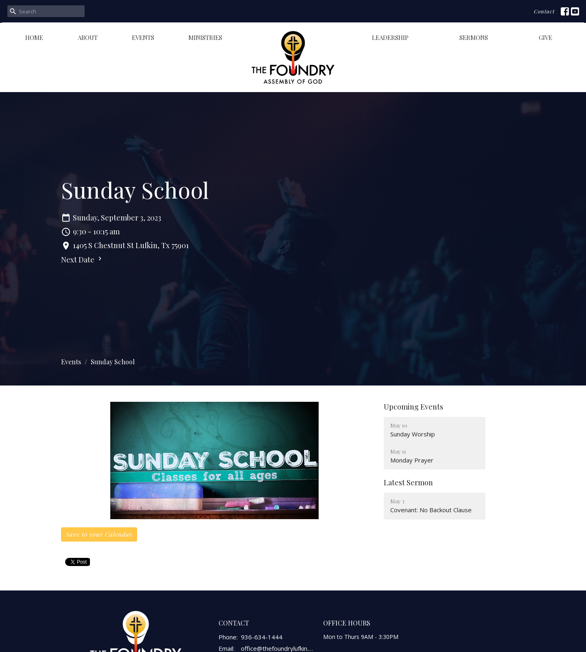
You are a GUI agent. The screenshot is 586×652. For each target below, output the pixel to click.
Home (34, 37)
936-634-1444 (261, 637)
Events (143, 37)
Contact (544, 11)
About (88, 37)
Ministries (205, 37)
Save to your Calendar (99, 534)
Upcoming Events (413, 407)
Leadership (390, 37)
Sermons (473, 37)
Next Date (82, 259)
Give (545, 37)
